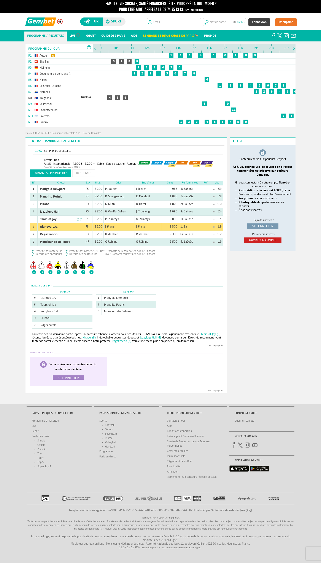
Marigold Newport (52, 189)
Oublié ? (241, 22)
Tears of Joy (48, 219)
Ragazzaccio (48, 234)
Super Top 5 (44, 466)
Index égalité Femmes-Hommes (185, 436)
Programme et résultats (46, 421)
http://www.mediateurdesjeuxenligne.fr (181, 548)
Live (34, 426)
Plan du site (174, 466)
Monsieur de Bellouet (55, 242)
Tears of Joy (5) (210, 334)
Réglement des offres (179, 461)
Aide (169, 426)
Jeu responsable (176, 456)
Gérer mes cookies (177, 451)
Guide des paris (40, 436)
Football (109, 425)
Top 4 (40, 458)
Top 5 (40, 462)
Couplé (41, 445)
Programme (106, 451)
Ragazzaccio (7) (121, 341)
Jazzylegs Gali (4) (150, 337)
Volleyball (110, 442)
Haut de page (214, 345)
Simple (41, 441)
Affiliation (172, 472)
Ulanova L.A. (49, 226)
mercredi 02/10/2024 (37, 133)
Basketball (111, 434)
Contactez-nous (176, 421)
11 (234, 109)
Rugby (108, 438)
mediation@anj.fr (150, 548)
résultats (83, 173)
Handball (110, 447)
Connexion (259, 22)
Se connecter (68, 378)
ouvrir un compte (262, 240)
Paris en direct (107, 456)
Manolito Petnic (51, 196)
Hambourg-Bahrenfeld (63, 133)
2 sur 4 (41, 449)
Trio (39, 453)
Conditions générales (179, 431)
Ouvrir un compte (244, 421)
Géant (35, 431)
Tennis (109, 429)
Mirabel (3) (89, 337)
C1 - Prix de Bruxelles (89, 133)
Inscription (285, 22)
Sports (103, 421)
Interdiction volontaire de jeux (161, 518)
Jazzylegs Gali (49, 211)
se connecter (262, 226)
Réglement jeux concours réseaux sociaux (192, 477)
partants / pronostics (50, 173)
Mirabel (45, 204)
